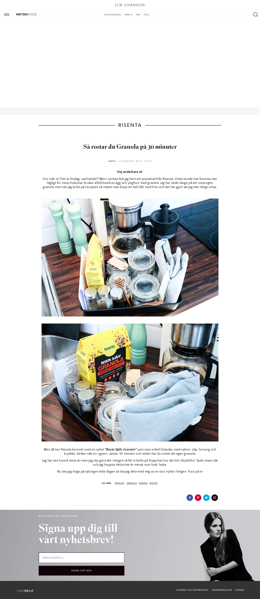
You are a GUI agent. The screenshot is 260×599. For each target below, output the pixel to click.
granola (132, 483)
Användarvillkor (222, 590)
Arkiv (128, 15)
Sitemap (239, 590)
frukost (119, 483)
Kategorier (113, 15)
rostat (154, 483)
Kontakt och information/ (192, 590)
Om (138, 15)
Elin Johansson (130, 5)
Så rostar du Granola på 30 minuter (130, 147)
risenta (143, 483)
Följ (147, 15)
